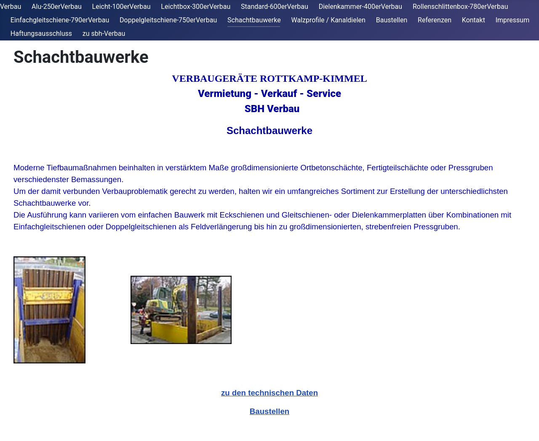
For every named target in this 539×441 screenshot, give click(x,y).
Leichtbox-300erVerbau (195, 7)
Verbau (10, 7)
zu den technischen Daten (269, 392)
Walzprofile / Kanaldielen (328, 20)
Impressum (513, 20)
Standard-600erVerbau (274, 7)
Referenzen (434, 20)
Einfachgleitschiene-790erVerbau (60, 20)
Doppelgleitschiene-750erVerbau (168, 20)
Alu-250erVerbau (57, 7)
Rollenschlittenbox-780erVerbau (460, 7)
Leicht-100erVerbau (121, 7)
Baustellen (392, 20)
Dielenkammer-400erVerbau (360, 7)
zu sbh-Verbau (104, 34)
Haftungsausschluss (41, 34)
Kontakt (473, 20)
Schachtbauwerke (254, 20)
